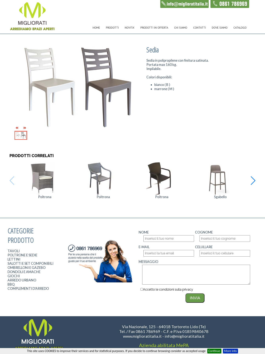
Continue (214, 351)
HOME (96, 27)
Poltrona (44, 197)
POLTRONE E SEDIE (22, 255)
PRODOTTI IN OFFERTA (154, 27)
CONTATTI (199, 27)
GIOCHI (14, 276)
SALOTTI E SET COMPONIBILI (30, 263)
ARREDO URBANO (22, 280)
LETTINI (14, 259)
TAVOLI (14, 251)
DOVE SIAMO (220, 27)
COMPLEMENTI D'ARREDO (28, 288)
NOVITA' (129, 27)
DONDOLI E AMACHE (24, 272)
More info (230, 351)
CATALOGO (240, 27)
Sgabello (220, 197)
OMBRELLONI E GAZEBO (27, 268)
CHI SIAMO (180, 27)
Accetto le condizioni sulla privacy (168, 289)
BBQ (11, 284)
